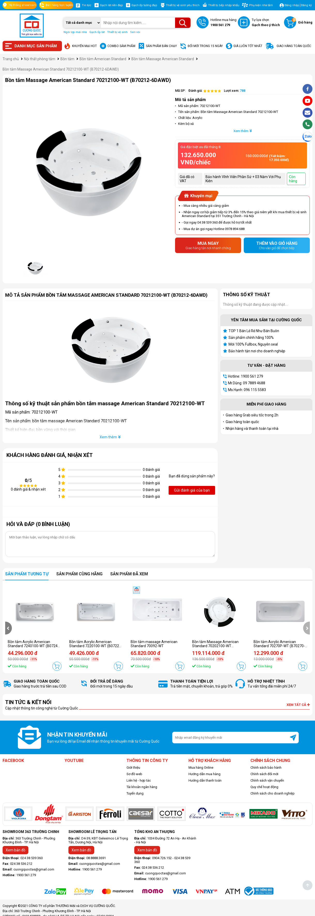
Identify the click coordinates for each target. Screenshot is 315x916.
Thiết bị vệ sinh (117, 32)
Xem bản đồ (15, 850)
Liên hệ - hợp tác (139, 780)
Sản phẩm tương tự (27, 573)
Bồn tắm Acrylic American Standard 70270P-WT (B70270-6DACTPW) (279, 646)
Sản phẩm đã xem (129, 573)
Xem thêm (242, 131)
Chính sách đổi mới (264, 774)
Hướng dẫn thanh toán (205, 780)
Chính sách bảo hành (265, 767)
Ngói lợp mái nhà (75, 32)
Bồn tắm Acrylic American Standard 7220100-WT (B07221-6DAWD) (95, 646)
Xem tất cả (298, 705)
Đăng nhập (292, 5)
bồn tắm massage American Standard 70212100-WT (79, 420)
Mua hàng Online (200, 767)
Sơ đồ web (134, 774)
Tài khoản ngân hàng (142, 787)
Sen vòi (135, 32)
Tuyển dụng (135, 793)
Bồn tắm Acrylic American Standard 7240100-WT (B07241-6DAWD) (34, 646)
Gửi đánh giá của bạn (192, 490)
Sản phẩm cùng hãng (79, 573)
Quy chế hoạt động (264, 787)
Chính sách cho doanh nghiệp (272, 793)
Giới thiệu (133, 767)
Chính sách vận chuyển (267, 780)
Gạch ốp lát (97, 32)
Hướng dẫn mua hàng (204, 774)
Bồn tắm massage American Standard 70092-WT (154, 644)
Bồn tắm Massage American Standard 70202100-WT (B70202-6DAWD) (215, 646)
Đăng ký (306, 5)
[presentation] (8, 628)
